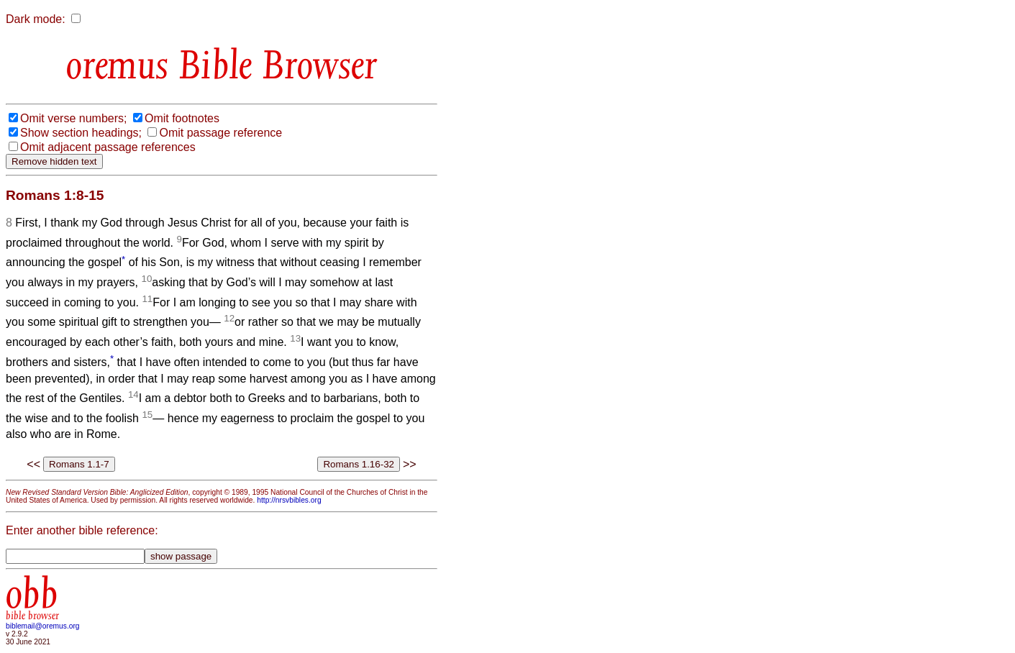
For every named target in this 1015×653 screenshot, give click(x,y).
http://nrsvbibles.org (289, 500)
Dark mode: (35, 19)
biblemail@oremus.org (43, 626)
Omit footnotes (182, 118)
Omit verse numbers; (73, 118)
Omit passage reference (220, 133)
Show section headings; (81, 133)
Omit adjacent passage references (108, 147)
